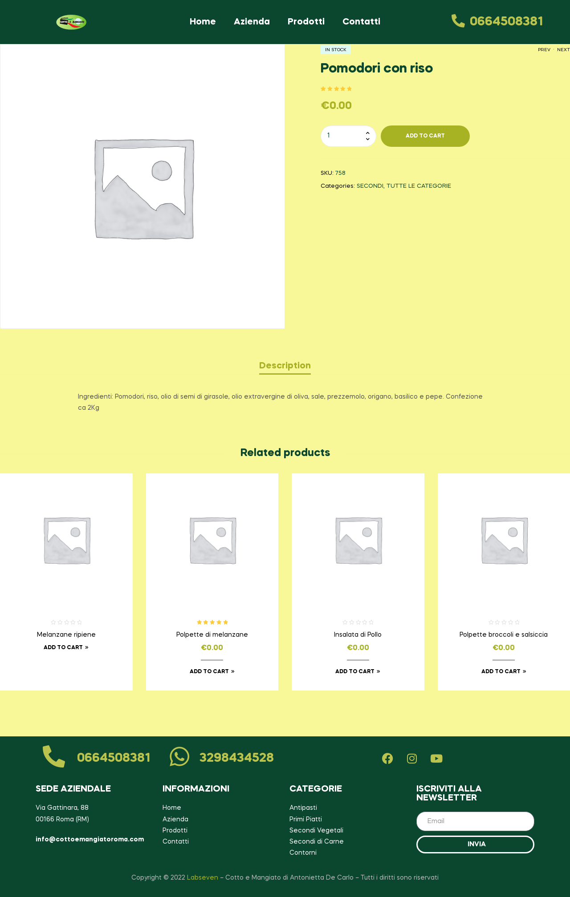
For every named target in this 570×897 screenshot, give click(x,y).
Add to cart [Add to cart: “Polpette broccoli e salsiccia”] (501, 672)
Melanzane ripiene (66, 635)
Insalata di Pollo (358, 635)
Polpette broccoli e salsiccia (504, 635)
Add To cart (425, 136)
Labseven (202, 878)
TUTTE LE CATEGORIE (419, 186)
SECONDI (370, 186)
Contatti (361, 22)
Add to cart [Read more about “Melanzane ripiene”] (63, 648)
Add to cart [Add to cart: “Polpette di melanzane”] (209, 672)
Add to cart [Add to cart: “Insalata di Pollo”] (355, 672)
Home (203, 22)
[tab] (285, 366)
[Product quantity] (348, 136)
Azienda (252, 22)
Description (285, 366)
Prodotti (306, 22)
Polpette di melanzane (212, 635)
